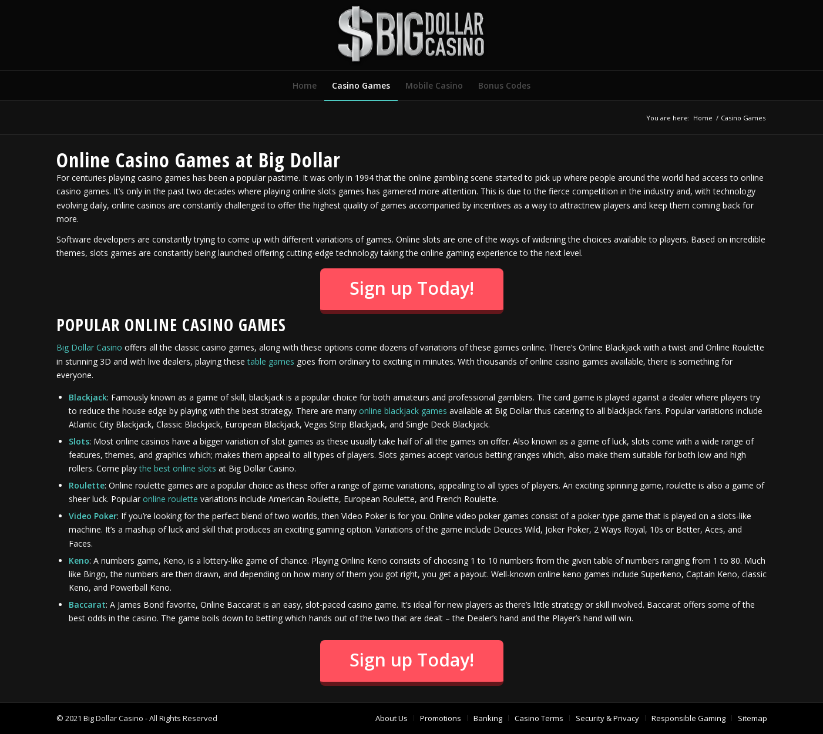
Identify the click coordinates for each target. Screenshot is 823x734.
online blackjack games (403, 410)
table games (270, 361)
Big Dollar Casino (89, 347)
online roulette (170, 498)
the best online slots (177, 468)
